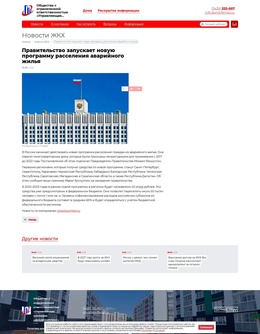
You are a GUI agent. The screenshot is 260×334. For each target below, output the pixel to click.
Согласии (159, 330)
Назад (32, 219)
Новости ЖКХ (41, 41)
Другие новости (40, 238)
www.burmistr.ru (68, 210)
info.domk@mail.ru (220, 13)
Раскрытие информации (118, 11)
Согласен (206, 327)
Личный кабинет (215, 24)
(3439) (223, 8)
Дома (87, 11)
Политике (146, 330)
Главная (26, 41)
